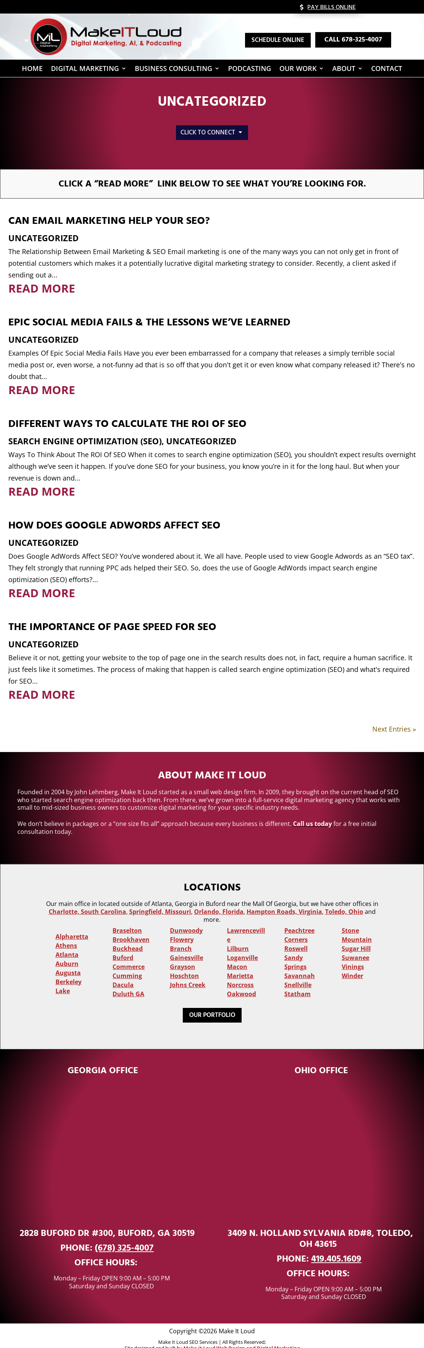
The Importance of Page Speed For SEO (112, 615)
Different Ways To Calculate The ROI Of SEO (127, 412)
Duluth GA (128, 982)
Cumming (127, 964)
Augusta (68, 961)
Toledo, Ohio (344, 899)
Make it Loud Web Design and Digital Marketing (241, 1336)
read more (41, 276)
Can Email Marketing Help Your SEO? (109, 209)
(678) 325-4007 (124, 1235)
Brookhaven (131, 927)
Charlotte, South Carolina (87, 899)
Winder (352, 964)
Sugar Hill (356, 936)
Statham (297, 982)
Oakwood (241, 982)
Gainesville (186, 945)
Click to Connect (207, 132)
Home (32, 69)
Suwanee (355, 945)
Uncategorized (43, 225)
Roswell (296, 936)
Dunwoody (186, 918)
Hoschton (184, 964)
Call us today (312, 811)
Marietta (240, 964)
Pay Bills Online (331, 7)
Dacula (123, 973)
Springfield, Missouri (160, 899)
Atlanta (67, 942)
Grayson (182, 955)
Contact (386, 69)
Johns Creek (187, 973)
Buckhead (128, 936)
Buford (123, 945)
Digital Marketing (85, 69)
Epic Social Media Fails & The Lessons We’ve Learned (149, 310)
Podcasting (249, 69)
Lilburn (238, 936)
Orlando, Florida (219, 899)
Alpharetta (72, 924)
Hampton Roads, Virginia (284, 899)
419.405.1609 (336, 1246)
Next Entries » (394, 716)
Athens (66, 933)
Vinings (353, 955)
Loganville (242, 945)
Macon (237, 955)
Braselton (127, 918)
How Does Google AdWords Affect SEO (114, 513)
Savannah (299, 964)
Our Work (297, 69)
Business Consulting (173, 69)
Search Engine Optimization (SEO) (85, 428)
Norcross (240, 973)
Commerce (129, 955)
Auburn (67, 951)
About (343, 69)
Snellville (297, 973)
